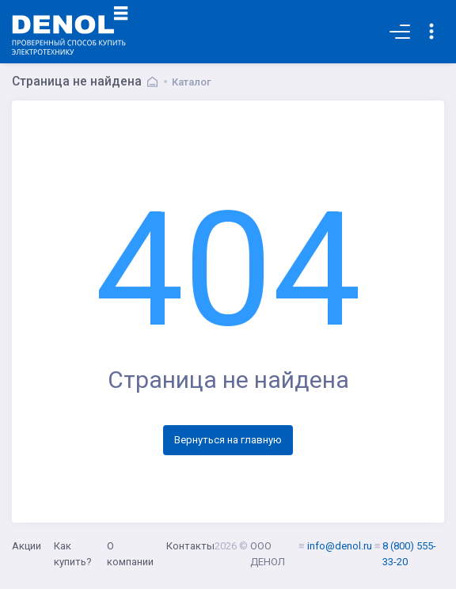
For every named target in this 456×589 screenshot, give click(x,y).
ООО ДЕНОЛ (267, 554)
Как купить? (73, 554)
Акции (26, 546)
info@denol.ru (339, 546)
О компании (130, 554)
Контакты (190, 546)
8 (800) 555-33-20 (409, 554)
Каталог (191, 82)
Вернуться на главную (228, 440)
